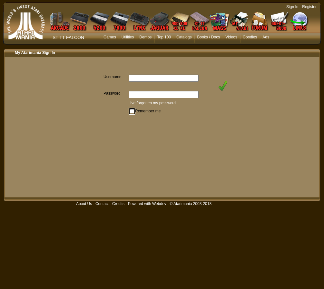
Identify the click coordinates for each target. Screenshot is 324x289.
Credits (118, 203)
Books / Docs (208, 37)
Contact (102, 203)
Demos (145, 37)
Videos (231, 37)
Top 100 (164, 37)
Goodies (250, 37)
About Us (84, 203)
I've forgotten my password (153, 103)
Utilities (128, 37)
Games (109, 37)
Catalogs (183, 37)
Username (112, 77)
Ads (265, 37)
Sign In (292, 7)
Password (112, 93)
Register (309, 7)
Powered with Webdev (147, 203)
